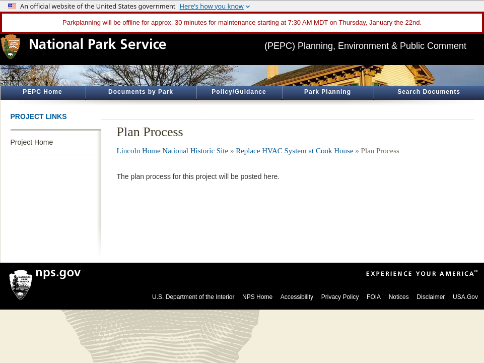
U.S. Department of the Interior (193, 296)
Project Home (32, 142)
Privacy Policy (340, 296)
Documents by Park (140, 91)
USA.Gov (465, 296)
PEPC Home (42, 91)
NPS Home (257, 296)
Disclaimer (431, 296)
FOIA (374, 296)
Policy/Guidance (239, 91)
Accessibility (297, 296)
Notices (399, 296)
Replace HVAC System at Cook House (294, 151)
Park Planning (327, 91)
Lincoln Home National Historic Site (173, 151)
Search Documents (428, 91)
